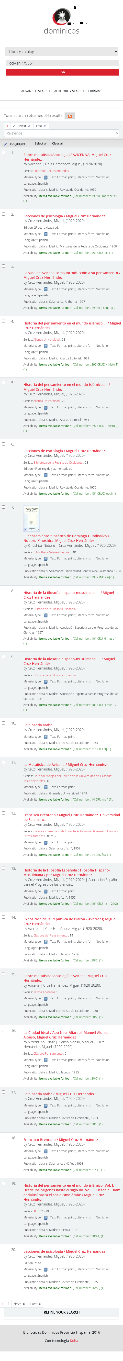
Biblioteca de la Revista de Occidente (58, 462)
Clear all (57, 143)
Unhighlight (14, 144)
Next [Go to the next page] (25, 125)
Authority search (69, 91)
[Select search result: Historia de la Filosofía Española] (3, 868)
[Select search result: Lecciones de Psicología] (3, 444)
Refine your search (61, 1312)
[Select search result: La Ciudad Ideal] (3, 1030)
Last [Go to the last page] (41, 125)
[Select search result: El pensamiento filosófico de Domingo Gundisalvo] (3, 507)
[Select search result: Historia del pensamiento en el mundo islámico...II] (3, 382)
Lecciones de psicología (64, 1251)
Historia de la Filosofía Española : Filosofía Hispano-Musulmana (66, 872)
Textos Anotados (44, 992)
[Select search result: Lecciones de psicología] (3, 1249)
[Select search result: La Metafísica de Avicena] (3, 762)
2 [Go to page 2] (14, 125)
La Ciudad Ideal (66, 1034)
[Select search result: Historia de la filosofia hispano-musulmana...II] (3, 656)
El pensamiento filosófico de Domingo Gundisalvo (66, 538)
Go (62, 72)
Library (94, 91)
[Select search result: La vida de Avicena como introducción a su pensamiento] (3, 266)
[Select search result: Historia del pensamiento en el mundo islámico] (3, 1183)
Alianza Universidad (47, 339)
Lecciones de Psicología (64, 450)
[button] (71, 23)
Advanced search (35, 91)
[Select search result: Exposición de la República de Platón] (3, 917)
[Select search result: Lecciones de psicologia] (3, 214)
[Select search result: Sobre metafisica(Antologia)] (3, 152)
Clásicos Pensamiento (48, 1053)
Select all (41, 143)
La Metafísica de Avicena (65, 764)
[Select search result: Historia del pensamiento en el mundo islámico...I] (3, 321)
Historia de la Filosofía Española (55, 609)
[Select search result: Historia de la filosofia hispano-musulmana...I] (3, 590)
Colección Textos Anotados (51, 171)
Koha (74, 1340)
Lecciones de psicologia (64, 216)
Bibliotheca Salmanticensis (51, 552)
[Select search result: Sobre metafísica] (3, 973)
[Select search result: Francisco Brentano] (3, 812)
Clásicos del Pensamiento (50, 935)
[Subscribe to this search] (70, 115)
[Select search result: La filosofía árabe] (3, 723)
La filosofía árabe (37, 725)
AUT (36, 1211)
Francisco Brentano (60, 1139)
